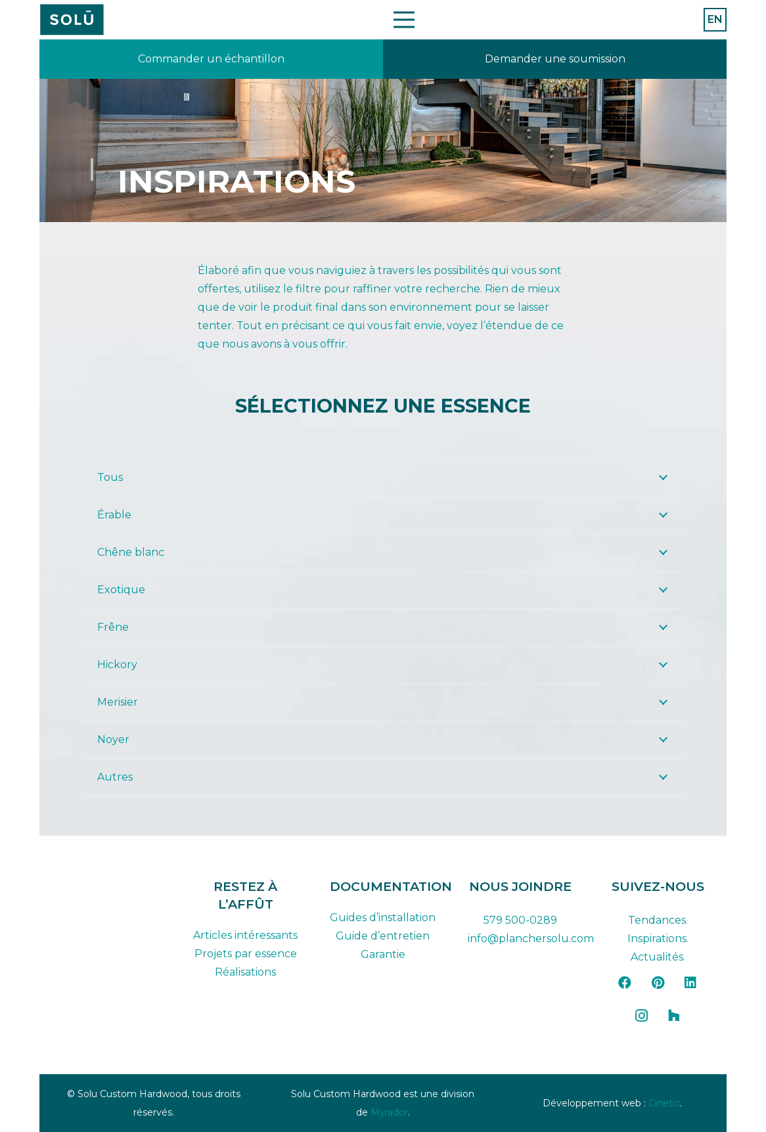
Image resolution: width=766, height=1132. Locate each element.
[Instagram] (641, 1015)
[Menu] (404, 19)
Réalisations (245, 972)
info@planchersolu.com (531, 938)
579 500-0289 (520, 920)
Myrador (389, 1112)
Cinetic (664, 1103)
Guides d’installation (383, 917)
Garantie (383, 954)
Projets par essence (245, 953)
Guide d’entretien (383, 936)
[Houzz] (674, 1015)
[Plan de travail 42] (71, 19)
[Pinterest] (657, 982)
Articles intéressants (245, 935)
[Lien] (211, 59)
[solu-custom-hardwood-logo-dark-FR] (108, 887)
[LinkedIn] (690, 982)
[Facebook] (624, 982)
